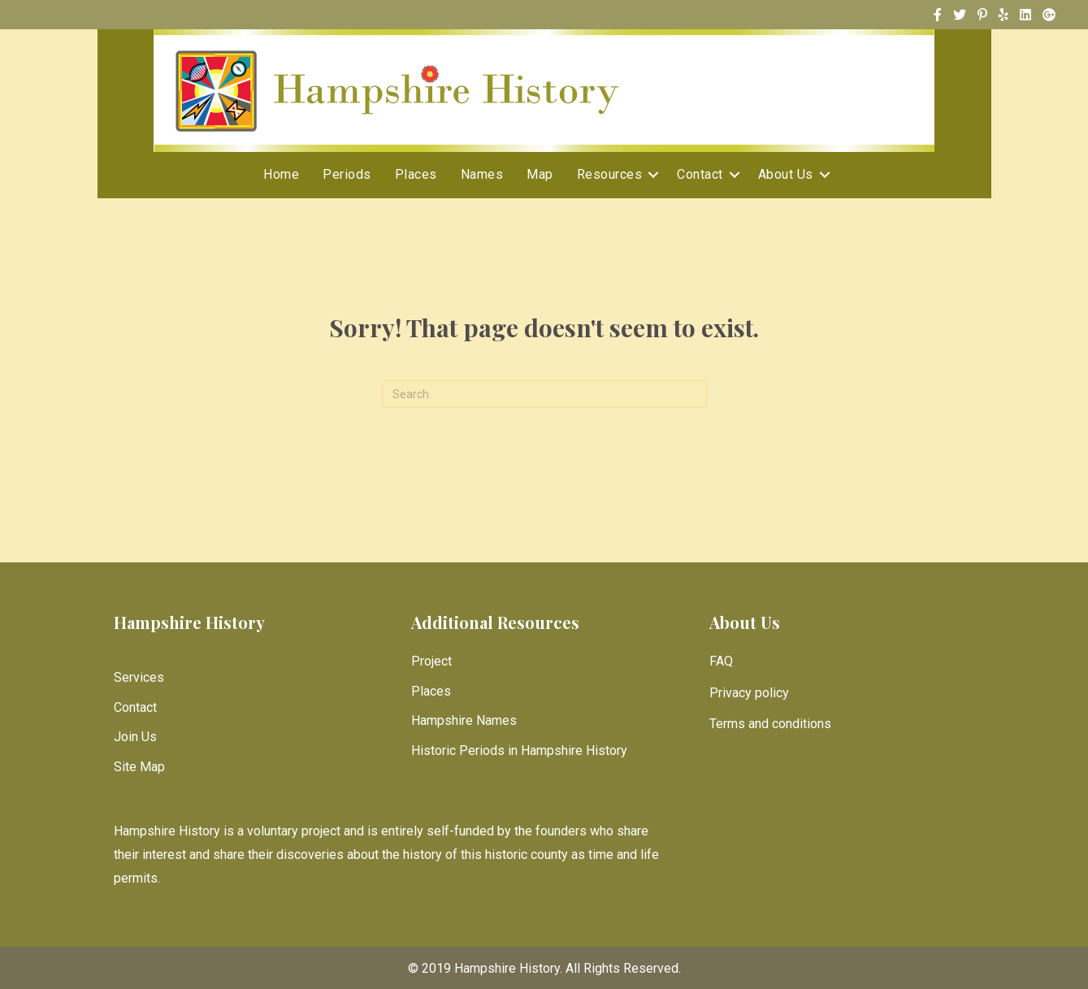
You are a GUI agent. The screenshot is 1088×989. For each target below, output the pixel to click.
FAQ (721, 661)
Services (139, 677)
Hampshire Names (464, 720)
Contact (700, 174)
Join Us (135, 736)
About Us (785, 174)
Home (281, 174)
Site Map (139, 766)
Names (482, 174)
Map (540, 174)
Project (431, 661)
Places (416, 174)
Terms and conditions (770, 723)
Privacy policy (749, 693)
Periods (347, 174)
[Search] (544, 394)
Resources (610, 174)
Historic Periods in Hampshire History (519, 750)
